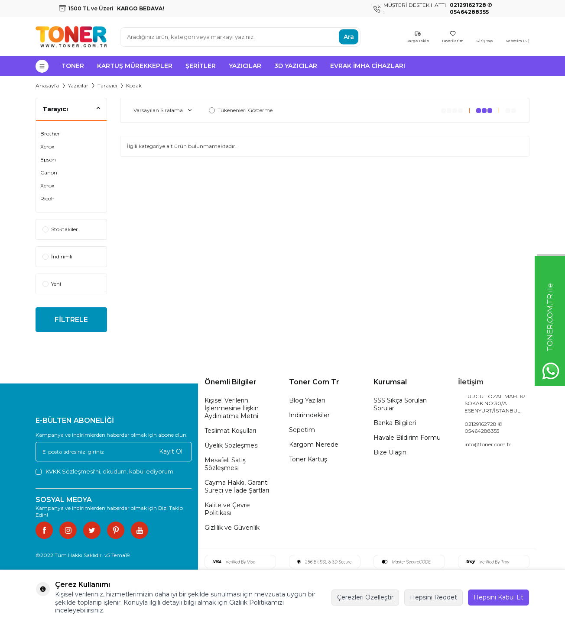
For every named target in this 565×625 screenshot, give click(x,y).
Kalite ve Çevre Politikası (227, 509)
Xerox (47, 146)
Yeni (51, 283)
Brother (50, 133)
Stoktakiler (60, 229)
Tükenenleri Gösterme (241, 110)
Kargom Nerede (313, 444)
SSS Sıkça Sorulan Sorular (400, 404)
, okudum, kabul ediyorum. (105, 471)
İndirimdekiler (309, 415)
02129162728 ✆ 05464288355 (483, 427)
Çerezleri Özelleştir (365, 597)
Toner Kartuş (308, 459)
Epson (48, 159)
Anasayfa (47, 85)
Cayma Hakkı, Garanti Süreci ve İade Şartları (237, 486)
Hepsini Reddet (433, 597)
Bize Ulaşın (389, 452)
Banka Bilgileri (394, 423)
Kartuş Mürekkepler (134, 66)
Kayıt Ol (170, 451)
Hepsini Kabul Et (498, 597)
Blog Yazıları (307, 400)
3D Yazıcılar (295, 66)
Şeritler (200, 66)
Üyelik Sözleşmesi (232, 445)
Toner (73, 66)
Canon (48, 172)
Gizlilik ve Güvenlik (232, 528)
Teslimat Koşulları (230, 431)
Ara (349, 37)
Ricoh (47, 198)
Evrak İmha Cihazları (367, 66)
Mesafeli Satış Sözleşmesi (225, 464)
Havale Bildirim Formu (407, 437)
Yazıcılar (245, 66)
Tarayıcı (107, 85)
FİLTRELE (71, 320)
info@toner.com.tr (487, 444)
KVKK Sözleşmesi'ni (72, 471)
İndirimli (57, 256)
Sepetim (302, 430)
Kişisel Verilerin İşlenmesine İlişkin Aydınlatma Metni (232, 408)
